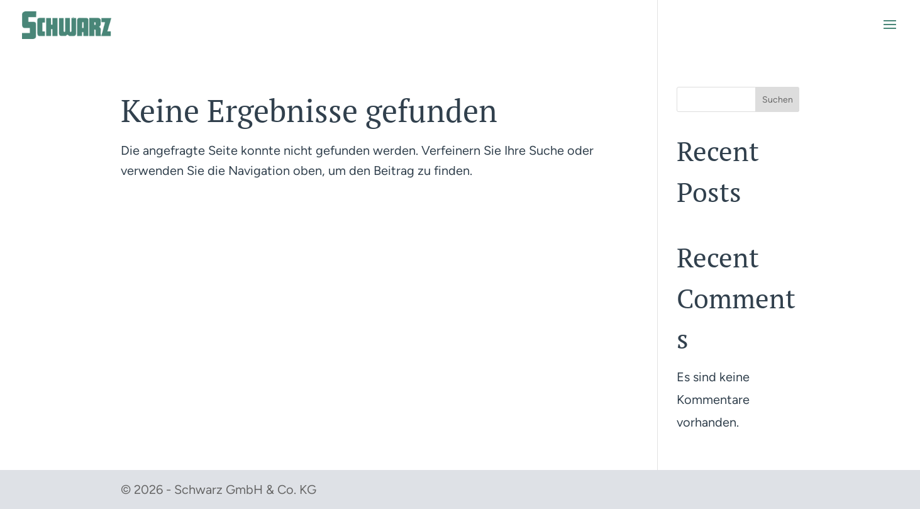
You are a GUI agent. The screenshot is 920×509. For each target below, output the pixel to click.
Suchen (777, 99)
